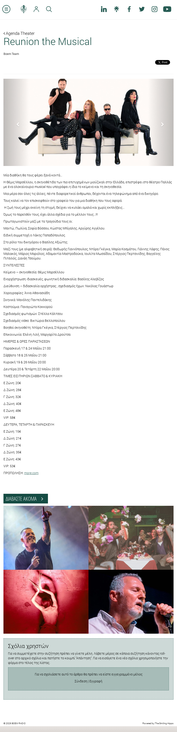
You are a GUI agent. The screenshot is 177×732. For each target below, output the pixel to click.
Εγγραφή (95, 681)
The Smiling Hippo (164, 723)
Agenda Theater (19, 33)
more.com (31, 473)
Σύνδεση (81, 681)
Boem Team (11, 54)
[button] (16, 122)
